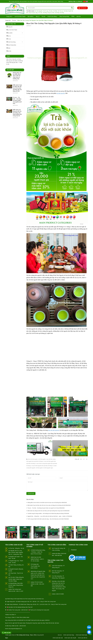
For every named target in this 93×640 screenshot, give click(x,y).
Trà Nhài (55, 11)
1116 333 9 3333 (43, 604)
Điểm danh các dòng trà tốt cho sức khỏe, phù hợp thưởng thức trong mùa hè (17, 112)
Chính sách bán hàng (68, 635)
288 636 (34, 601)
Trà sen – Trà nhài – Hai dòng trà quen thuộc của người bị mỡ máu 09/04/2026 (46, 508)
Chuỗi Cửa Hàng (52, 16)
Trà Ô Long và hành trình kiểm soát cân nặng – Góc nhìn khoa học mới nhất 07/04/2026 (48, 519)
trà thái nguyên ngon (48, 467)
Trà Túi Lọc (60, 11)
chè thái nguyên (42, 459)
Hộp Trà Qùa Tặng (33, 12)
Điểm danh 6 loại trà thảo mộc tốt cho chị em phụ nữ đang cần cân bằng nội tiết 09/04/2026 (49, 505)
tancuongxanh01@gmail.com (15, 628)
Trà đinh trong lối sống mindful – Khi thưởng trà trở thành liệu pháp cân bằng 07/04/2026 (48, 513)
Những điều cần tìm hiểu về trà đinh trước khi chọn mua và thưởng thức (17, 75)
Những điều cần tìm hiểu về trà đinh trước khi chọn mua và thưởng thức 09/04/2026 (47, 502)
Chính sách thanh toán (81, 635)
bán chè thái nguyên (53, 430)
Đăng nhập (72, 1)
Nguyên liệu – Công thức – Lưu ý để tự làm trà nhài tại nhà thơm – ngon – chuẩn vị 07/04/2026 (49, 516)
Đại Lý (37, 16)
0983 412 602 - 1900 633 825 (19, 625)
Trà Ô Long (45, 11)
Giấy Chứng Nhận (64, 16)
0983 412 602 (7, 632)
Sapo (6, 637)
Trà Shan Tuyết (67, 11)
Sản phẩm (31, 16)
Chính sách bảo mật (58, 637)
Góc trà (60, 635)
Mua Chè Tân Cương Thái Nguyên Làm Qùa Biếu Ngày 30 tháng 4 (53, 23)
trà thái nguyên (61, 93)
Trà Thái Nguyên (38, 11)
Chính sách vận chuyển (70, 637)
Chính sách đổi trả (82, 637)
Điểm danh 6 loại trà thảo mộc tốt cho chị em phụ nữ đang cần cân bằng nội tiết (17, 88)
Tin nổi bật (10, 70)
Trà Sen (51, 11)
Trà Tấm (40, 12)
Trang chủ (9, 16)
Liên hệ (78, 16)
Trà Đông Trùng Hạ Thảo (48, 12)
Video (72, 16)
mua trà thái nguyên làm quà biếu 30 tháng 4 (42, 465)
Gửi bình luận (31, 493)
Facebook (74, 549)
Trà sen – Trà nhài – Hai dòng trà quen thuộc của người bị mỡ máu (17, 100)
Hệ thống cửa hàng (59, 12)
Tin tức (43, 16)
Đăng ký (80, 1)
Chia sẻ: (77, 459)
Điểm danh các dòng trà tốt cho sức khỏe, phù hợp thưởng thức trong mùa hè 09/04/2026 (48, 510)
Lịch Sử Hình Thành (20, 16)
